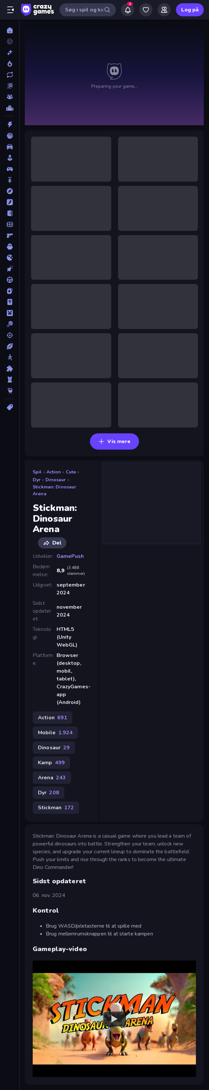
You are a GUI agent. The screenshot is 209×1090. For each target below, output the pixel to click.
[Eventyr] (9, 191)
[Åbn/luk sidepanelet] (10, 10)
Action (53, 472)
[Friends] (164, 9)
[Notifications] (127, 9)
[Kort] (9, 290)
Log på (190, 9)
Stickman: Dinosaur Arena (54, 490)
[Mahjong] (9, 301)
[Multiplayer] (9, 96)
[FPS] (9, 235)
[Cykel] (9, 180)
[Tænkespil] (9, 368)
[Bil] (9, 146)
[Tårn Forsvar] (9, 379)
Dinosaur (55, 480)
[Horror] (9, 246)
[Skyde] (9, 335)
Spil (37, 472)
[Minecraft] (9, 313)
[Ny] (9, 52)
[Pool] (9, 324)
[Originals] (9, 85)
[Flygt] (9, 213)
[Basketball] (9, 135)
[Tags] (9, 407)
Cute (71, 472)
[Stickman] (9, 357)
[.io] (9, 257)
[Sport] (9, 346)
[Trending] (9, 63)
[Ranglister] (9, 107)
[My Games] (145, 9)
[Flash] (9, 202)
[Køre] (9, 279)
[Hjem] (9, 30)
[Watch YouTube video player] (114, 1018)
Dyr (37, 480)
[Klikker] (9, 268)
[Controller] (9, 168)
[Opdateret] (9, 74)
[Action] (9, 124)
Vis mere (114, 441)
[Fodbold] (9, 224)
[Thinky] (9, 390)
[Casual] (9, 157)
